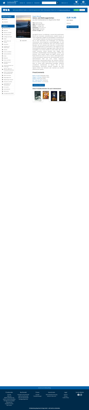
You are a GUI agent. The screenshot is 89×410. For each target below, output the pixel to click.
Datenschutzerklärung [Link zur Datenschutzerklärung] (64, 10)
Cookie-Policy (66, 397)
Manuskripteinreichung (51, 394)
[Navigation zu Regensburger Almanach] (8, 80)
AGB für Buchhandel (23, 396)
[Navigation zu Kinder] (8, 56)
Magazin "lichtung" (37, 77)
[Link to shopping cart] (76, 3)
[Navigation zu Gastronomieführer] (8, 54)
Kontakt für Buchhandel (23, 394)
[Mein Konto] (83, 3)
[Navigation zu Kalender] (8, 50)
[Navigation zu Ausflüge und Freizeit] (8, 37)
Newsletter (37, 3)
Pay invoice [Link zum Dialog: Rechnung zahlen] (9, 405)
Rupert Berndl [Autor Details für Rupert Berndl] (37, 16)
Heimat (21, 3)
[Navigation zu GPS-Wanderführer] (8, 35)
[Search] (57, 3)
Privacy (65, 396)
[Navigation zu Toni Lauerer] (8, 87)
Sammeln (29, 3)
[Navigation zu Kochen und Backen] (8, 52)
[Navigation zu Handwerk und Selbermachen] (8, 47)
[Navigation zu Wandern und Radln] (8, 33)
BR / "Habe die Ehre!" (38, 80)
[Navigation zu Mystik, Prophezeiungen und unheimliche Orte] (8, 72)
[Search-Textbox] (49, 3)
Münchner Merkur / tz (38, 81)
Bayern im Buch (36, 75)
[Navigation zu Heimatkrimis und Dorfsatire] (8, 63)
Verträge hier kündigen (9, 400)
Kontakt (9, 394)
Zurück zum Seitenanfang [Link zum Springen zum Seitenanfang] (44, 388)
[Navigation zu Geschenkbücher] (8, 89)
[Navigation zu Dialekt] (8, 39)
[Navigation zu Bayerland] (8, 31)
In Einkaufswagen (72, 26)
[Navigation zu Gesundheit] (8, 44)
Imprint (65, 394)
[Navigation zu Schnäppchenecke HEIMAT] (8, 93)
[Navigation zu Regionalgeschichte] (8, 78)
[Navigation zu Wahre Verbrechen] (8, 75)
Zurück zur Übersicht (39, 85)
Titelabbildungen (37, 396)
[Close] (76, 10)
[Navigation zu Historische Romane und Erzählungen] (8, 66)
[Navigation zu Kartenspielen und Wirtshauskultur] (8, 84)
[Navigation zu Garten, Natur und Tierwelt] (8, 41)
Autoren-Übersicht (51, 396)
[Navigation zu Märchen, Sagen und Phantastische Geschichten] (8, 69)
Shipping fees (9, 402)
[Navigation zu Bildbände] (8, 58)
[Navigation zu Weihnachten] (8, 91)
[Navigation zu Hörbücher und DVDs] (8, 82)
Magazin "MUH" (36, 78)
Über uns (63, 3)
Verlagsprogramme (23, 399)
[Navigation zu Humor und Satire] (8, 60)
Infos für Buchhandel (23, 397)
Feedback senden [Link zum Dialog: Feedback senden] (9, 403)
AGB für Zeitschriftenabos (9, 399)
